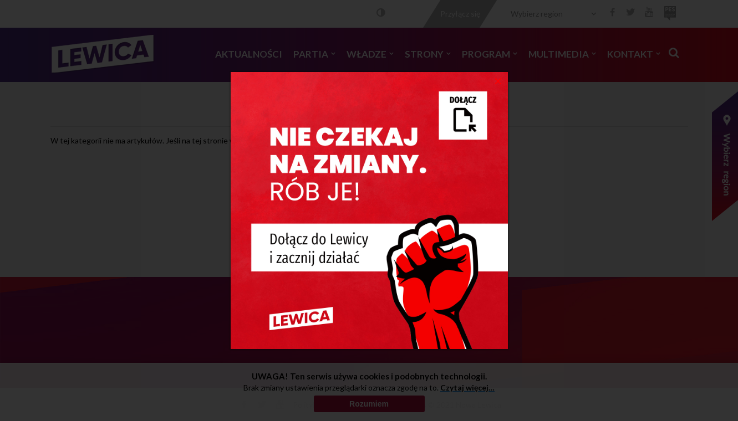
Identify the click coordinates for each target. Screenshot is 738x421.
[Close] (498, 80)
